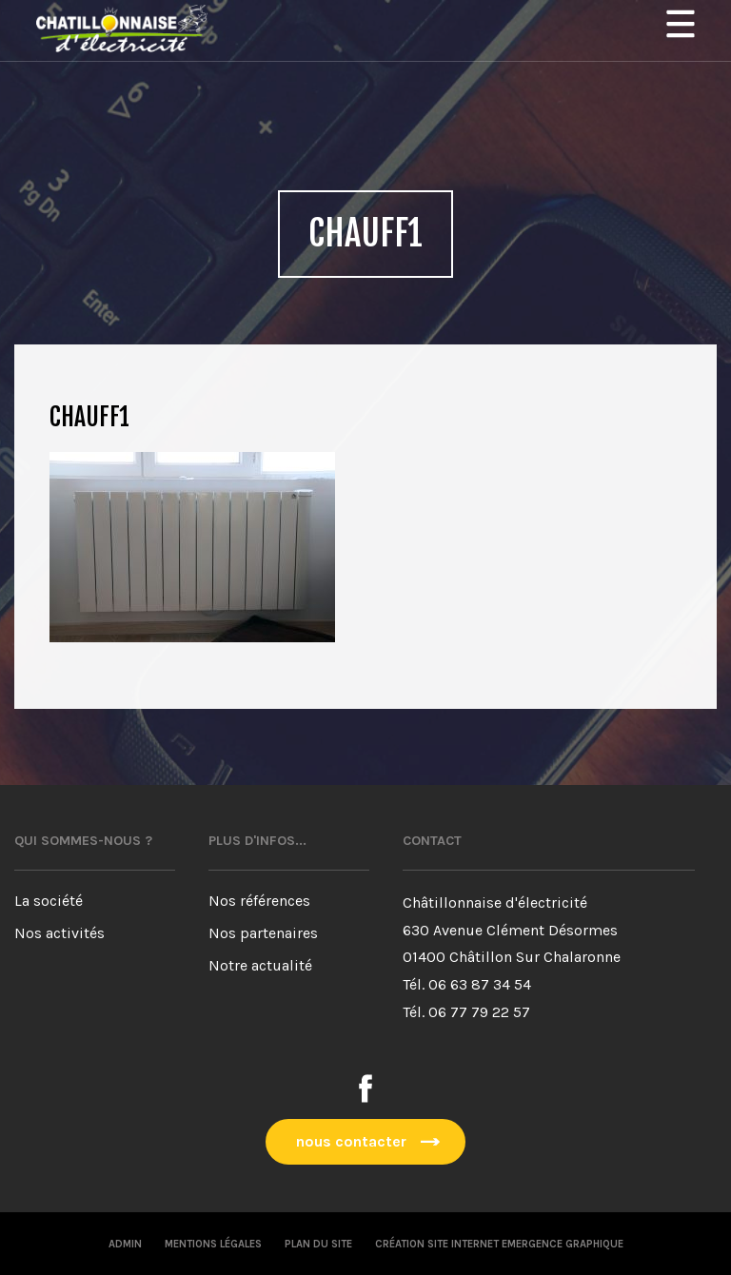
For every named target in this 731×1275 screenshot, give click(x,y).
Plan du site (318, 1244)
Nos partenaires (263, 933)
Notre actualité (260, 965)
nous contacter (351, 1141)
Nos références (259, 901)
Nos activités (59, 933)
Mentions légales (213, 1244)
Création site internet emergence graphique (499, 1244)
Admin (125, 1244)
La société (48, 901)
